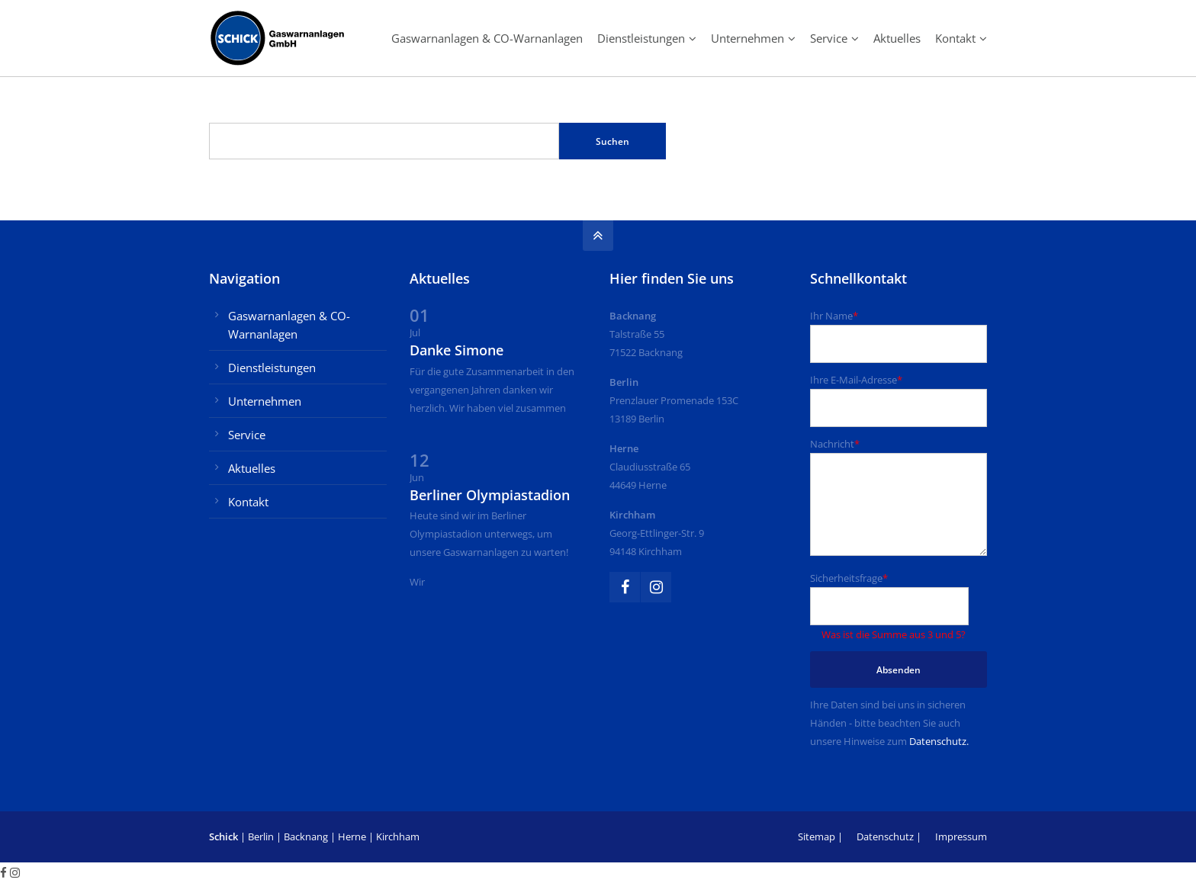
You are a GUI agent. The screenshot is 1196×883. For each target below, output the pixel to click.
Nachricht (835, 444)
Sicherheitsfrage (849, 578)
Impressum (961, 836)
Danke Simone (456, 350)
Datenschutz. (939, 741)
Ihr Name (834, 316)
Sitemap (816, 836)
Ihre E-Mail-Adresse (856, 380)
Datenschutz (885, 836)
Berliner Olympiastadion (490, 495)
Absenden (898, 669)
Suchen (612, 141)
